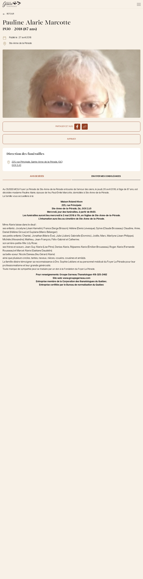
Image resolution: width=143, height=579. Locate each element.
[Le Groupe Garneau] (11, 4)
